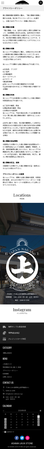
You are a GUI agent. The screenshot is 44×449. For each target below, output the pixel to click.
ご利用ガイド (7, 364)
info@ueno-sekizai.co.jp (14, 394)
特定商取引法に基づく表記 (12, 367)
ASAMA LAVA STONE (22, 443)
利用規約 (6, 374)
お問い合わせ (7, 377)
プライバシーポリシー (10, 370)
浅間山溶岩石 (7, 353)
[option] (22, 420)
